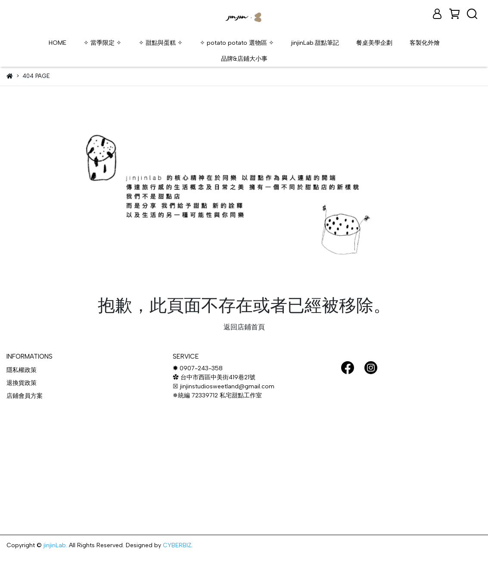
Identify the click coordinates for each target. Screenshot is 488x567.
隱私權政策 (21, 370)
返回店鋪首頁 (244, 327)
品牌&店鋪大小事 (244, 58)
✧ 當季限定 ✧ (102, 42)
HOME (57, 42)
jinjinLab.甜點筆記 (315, 42)
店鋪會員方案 (24, 396)
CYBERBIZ (177, 545)
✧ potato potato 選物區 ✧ (237, 42)
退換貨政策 (21, 383)
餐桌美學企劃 (374, 42)
